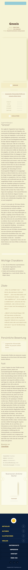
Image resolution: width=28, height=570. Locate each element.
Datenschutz (14, 545)
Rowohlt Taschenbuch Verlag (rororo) (16, 30)
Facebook (14, 562)
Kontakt (14, 554)
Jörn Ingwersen (17, 29)
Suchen (24, 3)
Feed (10, 562)
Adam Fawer (16, 27)
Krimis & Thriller (15, 115)
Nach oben (13, 520)
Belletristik (15, 85)
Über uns (14, 558)
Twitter (17, 562)
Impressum (14, 549)
